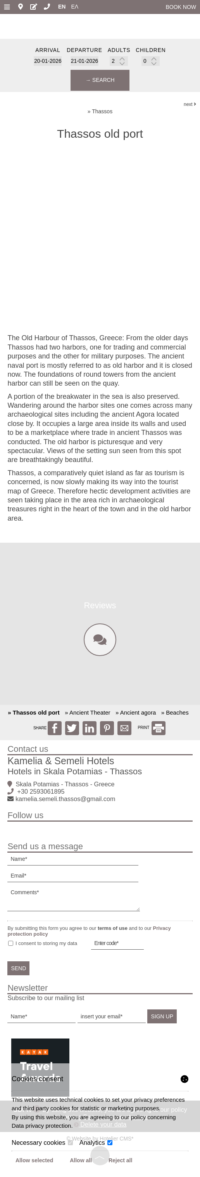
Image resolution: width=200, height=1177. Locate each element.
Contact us (28, 752)
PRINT (152, 731)
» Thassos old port (33, 716)
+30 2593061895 (41, 794)
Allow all (81, 1160)
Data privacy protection (41, 1125)
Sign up (163, 1020)
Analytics (96, 1142)
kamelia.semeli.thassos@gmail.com (66, 802)
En (62, 6)
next (190, 105)
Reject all (120, 1160)
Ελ (74, 6)
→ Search (100, 81)
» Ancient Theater (87, 716)
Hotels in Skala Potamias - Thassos (75, 775)
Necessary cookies (42, 1142)
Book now (181, 7)
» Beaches (175, 716)
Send (19, 972)
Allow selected (34, 1160)
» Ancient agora (136, 716)
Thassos (102, 113)
